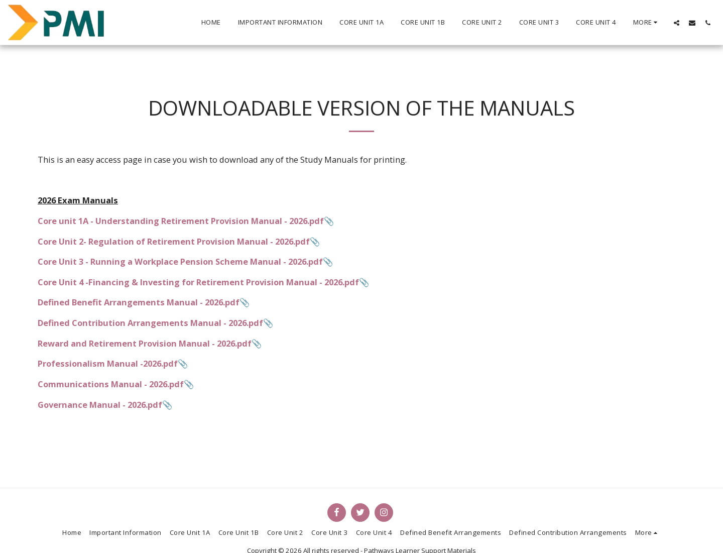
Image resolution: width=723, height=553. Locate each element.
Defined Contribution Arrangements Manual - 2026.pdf (150, 322)
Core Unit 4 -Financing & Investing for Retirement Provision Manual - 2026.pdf (198, 282)
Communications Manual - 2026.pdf (111, 384)
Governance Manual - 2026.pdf (100, 404)
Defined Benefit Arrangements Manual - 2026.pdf (138, 302)
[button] (676, 22)
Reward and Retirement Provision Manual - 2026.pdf (145, 343)
